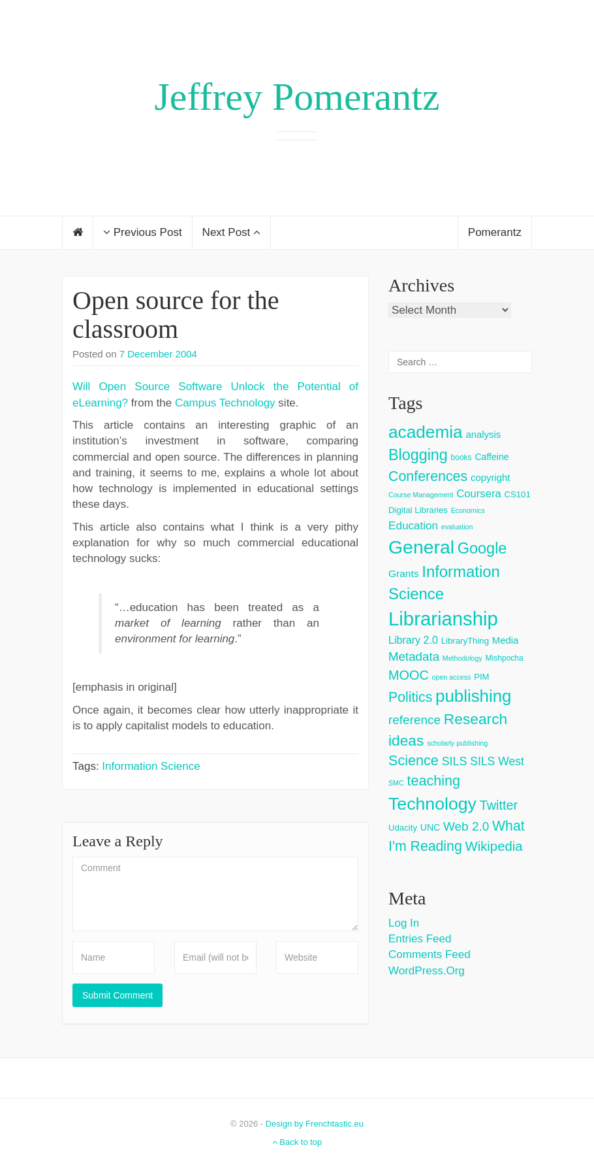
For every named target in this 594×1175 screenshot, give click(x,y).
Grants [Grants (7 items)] (403, 573)
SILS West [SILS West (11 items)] (497, 761)
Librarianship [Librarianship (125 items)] (443, 618)
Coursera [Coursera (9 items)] (478, 494)
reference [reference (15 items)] (414, 720)
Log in (403, 923)
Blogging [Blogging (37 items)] (418, 454)
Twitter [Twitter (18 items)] (499, 805)
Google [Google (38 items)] (482, 548)
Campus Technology (225, 403)
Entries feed (419, 939)
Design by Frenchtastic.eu (315, 1124)
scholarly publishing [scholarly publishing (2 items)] (457, 743)
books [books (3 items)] (461, 457)
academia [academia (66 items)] (425, 432)
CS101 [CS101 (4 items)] (517, 494)
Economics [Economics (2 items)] (468, 510)
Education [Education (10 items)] (413, 526)
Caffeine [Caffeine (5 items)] (491, 457)
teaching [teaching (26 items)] (433, 780)
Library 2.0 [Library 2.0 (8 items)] (413, 640)
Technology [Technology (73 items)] (432, 804)
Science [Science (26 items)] (413, 760)
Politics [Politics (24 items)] (410, 697)
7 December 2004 (158, 353)
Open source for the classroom (175, 315)
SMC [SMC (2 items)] (396, 783)
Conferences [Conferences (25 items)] (427, 476)
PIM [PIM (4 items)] (481, 677)
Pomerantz (495, 232)
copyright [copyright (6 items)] (490, 477)
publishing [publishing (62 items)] (473, 696)
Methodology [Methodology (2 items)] (462, 658)
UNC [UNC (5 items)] (430, 827)
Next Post (231, 232)
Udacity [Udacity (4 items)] (402, 828)
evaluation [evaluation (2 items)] (457, 527)
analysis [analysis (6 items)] (483, 434)
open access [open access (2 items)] (451, 677)
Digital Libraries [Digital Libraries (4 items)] (418, 510)
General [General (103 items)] (421, 547)
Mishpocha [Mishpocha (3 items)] (505, 658)
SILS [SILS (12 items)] (454, 761)
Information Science (151, 766)
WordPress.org (426, 971)
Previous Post (142, 232)
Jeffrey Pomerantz (296, 96)
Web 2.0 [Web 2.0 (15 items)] (466, 826)
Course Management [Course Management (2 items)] (421, 495)
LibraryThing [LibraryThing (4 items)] (465, 641)
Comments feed (429, 954)
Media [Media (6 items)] (505, 640)
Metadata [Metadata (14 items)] (413, 656)
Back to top (297, 1142)
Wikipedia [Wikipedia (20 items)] (493, 846)
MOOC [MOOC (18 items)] (408, 675)
